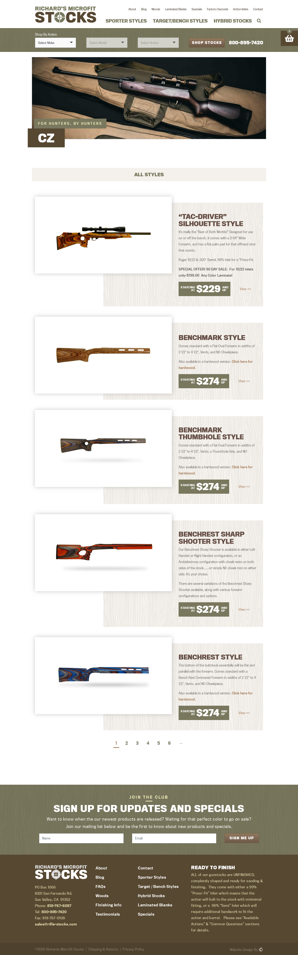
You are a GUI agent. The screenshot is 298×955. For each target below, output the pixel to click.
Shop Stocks (207, 42)
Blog (144, 9)
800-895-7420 (246, 42)
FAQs (101, 885)
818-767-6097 (59, 905)
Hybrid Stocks (233, 21)
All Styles (149, 174)
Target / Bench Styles (158, 885)
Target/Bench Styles (180, 21)
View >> (245, 288)
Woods (155, 9)
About (132, 9)
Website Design (241, 949)
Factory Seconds (217, 9)
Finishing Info (108, 904)
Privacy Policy (133, 948)
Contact (258, 9)
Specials (197, 9)
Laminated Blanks (176, 9)
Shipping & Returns (103, 948)
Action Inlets (240, 9)
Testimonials (108, 913)
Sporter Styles (126, 21)
